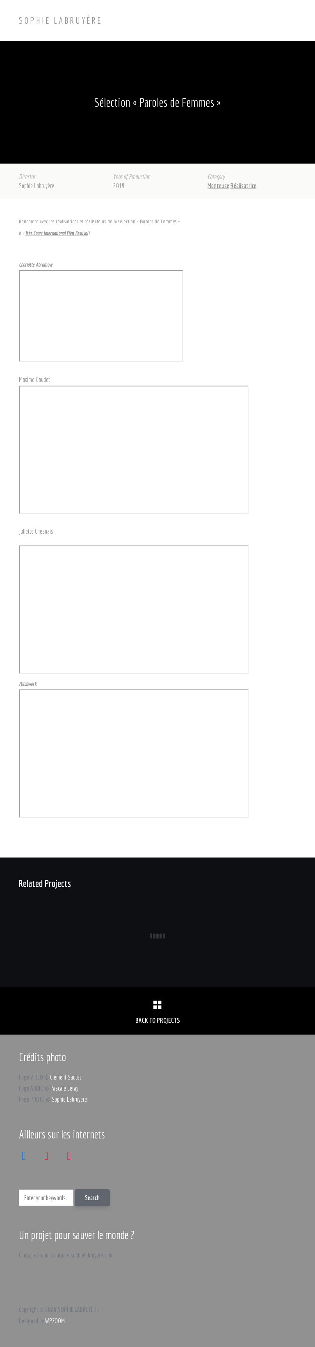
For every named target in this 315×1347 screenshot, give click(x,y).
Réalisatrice (243, 185)
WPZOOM (55, 1321)
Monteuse (218, 185)
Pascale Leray (64, 1088)
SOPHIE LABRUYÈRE (60, 20)
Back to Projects (157, 1020)
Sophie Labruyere (69, 1099)
